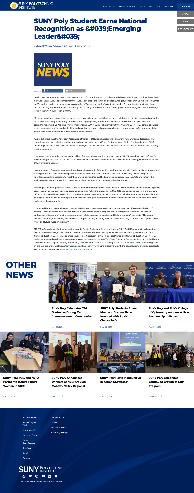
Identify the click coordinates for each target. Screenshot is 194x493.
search (186, 6)
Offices (54, 422)
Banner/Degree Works (29, 423)
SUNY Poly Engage (59, 432)
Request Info (185, 29)
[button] (52, 91)
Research (169, 6)
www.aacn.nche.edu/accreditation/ (76, 249)
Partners (26, 458)
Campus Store (57, 417)
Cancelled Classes (30, 435)
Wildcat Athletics (58, 427)
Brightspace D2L (30, 430)
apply (185, 14)
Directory (27, 448)
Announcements (30, 417)
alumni (142, 6)
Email (25, 453)
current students (127, 6)
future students (108, 6)
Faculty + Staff (155, 6)
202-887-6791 (127, 242)
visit (185, 21)
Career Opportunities (29, 441)
